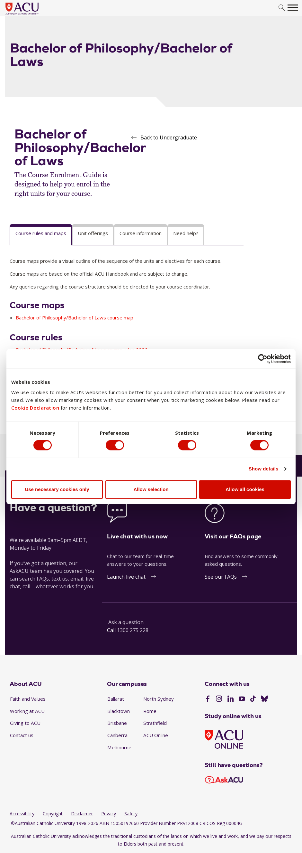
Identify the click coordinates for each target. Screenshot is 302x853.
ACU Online (155, 735)
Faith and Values (28, 699)
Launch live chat (126, 576)
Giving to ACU (25, 723)
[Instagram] (219, 699)
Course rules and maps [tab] (40, 233)
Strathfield (155, 723)
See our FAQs (221, 576)
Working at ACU (27, 711)
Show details (264, 469)
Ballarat (115, 699)
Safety (131, 813)
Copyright (53, 813)
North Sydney (158, 699)
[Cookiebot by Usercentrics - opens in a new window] (263, 358)
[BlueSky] (264, 699)
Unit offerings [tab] (93, 233)
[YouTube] (242, 699)
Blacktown (118, 711)
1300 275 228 (132, 630)
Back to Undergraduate (168, 137)
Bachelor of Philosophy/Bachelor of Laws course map (74, 317)
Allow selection (150, 489)
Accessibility (22, 813)
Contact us (21, 735)
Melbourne (119, 747)
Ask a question (126, 622)
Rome (149, 711)
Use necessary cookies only (57, 489)
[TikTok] (253, 699)
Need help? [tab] (185, 233)
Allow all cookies (245, 489)
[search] (282, 8)
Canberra (117, 735)
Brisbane (117, 723)
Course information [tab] (141, 233)
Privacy (108, 813)
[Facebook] (208, 699)
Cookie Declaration (35, 407)
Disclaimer (82, 813)
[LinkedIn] (230, 699)
